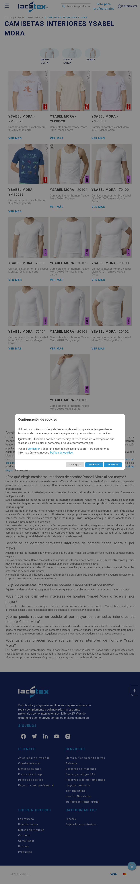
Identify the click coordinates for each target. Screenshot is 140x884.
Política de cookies (61, 452)
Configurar (75, 464)
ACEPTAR (113, 464)
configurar (34, 448)
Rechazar (94, 464)
